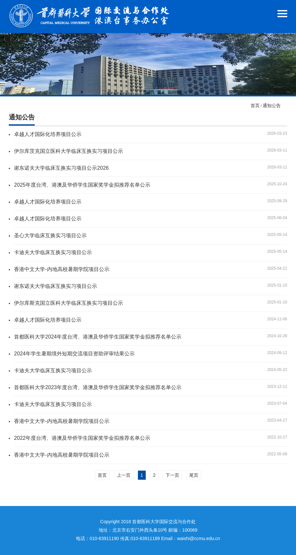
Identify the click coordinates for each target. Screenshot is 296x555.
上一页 (123, 475)
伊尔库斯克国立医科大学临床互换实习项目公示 (68, 303)
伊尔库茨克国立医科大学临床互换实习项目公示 (68, 151)
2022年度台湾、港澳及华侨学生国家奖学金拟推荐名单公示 (82, 438)
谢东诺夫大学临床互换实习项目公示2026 (61, 168)
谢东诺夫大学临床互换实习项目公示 (55, 286)
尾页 (193, 475)
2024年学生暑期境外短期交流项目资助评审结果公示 (74, 353)
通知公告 (272, 105)
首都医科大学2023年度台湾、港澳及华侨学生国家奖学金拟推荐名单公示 (97, 387)
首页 (255, 105)
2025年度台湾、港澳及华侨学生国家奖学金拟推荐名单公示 (82, 185)
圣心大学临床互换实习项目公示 (50, 235)
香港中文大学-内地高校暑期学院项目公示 (61, 269)
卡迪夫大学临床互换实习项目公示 (53, 252)
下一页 (172, 475)
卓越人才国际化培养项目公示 (47, 134)
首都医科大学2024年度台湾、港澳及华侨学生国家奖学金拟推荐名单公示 (97, 336)
